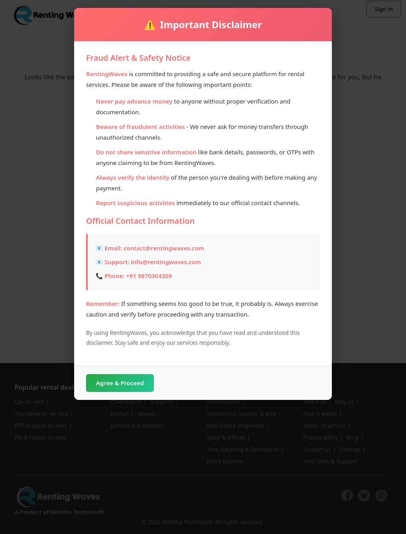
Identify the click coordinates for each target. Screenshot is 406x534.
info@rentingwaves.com (166, 262)
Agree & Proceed (127, 383)
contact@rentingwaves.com (164, 248)
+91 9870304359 (149, 276)
